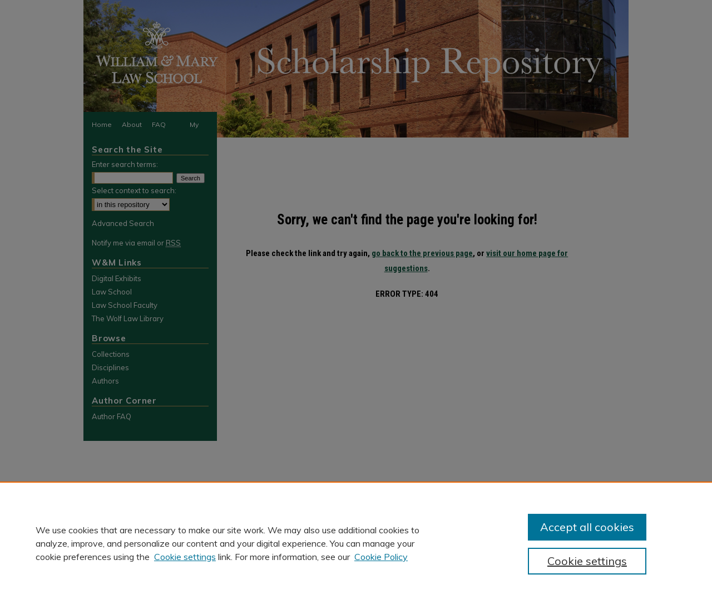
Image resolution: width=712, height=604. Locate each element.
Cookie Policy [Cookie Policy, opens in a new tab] (381, 556)
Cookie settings (185, 556)
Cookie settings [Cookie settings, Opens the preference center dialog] (587, 561)
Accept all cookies (587, 527)
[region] (356, 543)
